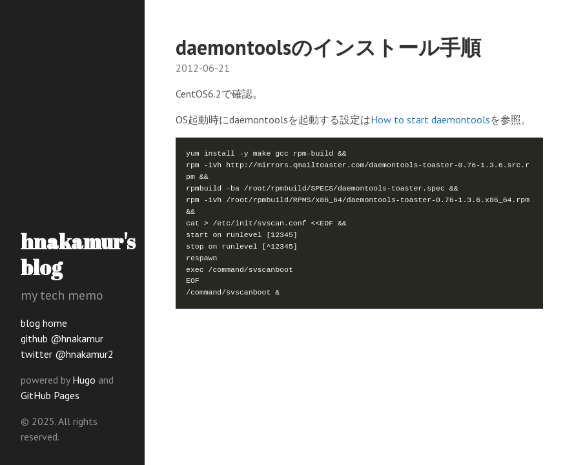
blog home (44, 322)
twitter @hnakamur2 (67, 353)
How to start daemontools (430, 119)
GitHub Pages (50, 395)
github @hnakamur (62, 338)
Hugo (84, 379)
